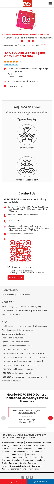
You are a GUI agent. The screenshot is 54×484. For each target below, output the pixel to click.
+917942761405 (14, 220)
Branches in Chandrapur (22, 460)
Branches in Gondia (17, 463)
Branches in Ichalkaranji (20, 466)
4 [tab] (32, 40)
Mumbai (35, 45)
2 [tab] (25, 40)
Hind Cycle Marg (9, 295)
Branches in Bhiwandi (21, 457)
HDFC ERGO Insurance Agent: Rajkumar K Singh (27, 411)
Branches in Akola (33, 442)
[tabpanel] (27, 24)
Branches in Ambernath (21, 445)
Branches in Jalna (18, 469)
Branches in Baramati (21, 451)
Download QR (15, 277)
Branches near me (9, 45)
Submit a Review (11, 64)
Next (50, 418)
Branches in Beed (16, 454)
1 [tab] (21, 40)
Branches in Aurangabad (22, 448)
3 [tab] (28, 40)
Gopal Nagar (24, 295)
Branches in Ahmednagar (12, 442)
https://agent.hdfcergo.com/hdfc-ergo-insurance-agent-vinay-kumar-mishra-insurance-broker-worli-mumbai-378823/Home (29, 228)
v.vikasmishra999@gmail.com (20, 233)
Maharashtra (25, 45)
